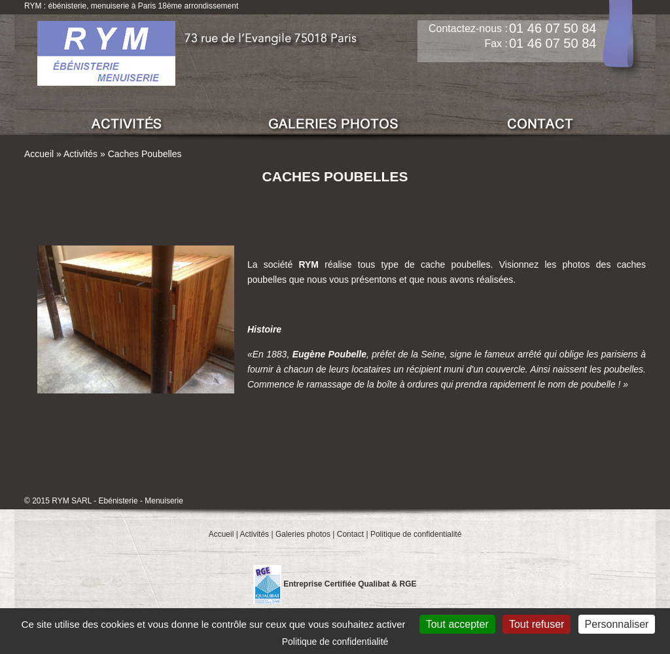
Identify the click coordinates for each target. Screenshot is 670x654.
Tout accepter (457, 624)
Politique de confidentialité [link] (335, 641)
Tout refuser (536, 624)
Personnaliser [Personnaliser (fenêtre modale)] (617, 624)
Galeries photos (302, 534)
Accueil (39, 154)
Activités (80, 154)
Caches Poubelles (145, 154)
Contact (350, 534)
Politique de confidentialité (415, 534)
